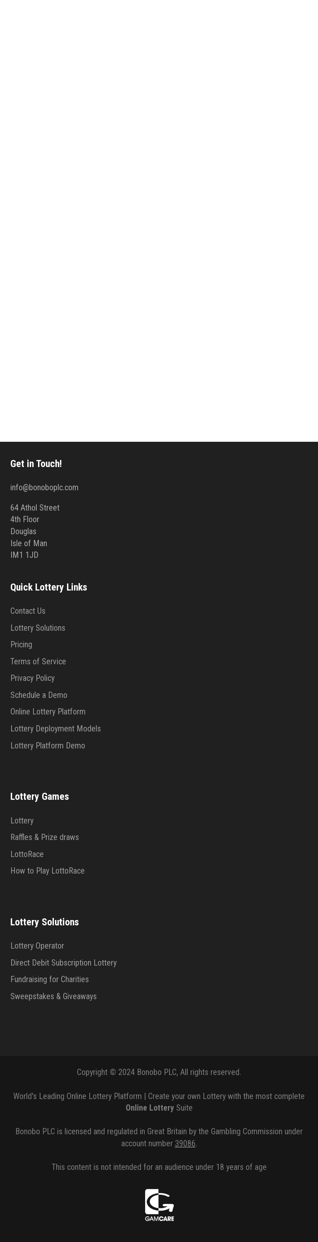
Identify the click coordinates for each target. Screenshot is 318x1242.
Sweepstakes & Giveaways (53, 996)
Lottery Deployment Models (55, 729)
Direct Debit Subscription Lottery (63, 963)
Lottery (21, 821)
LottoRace (27, 854)
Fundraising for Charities (49, 979)
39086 (185, 1143)
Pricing (21, 644)
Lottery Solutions (37, 628)
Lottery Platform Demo (47, 746)
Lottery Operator (37, 946)
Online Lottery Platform (48, 712)
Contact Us (27, 611)
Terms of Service (38, 661)
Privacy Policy (32, 678)
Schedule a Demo (38, 695)
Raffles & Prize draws (44, 837)
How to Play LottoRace (47, 871)
